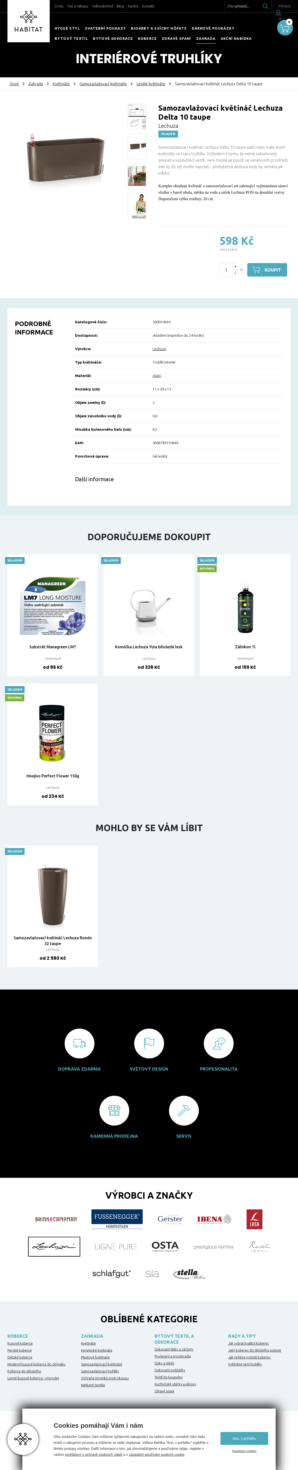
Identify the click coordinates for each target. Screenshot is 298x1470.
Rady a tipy (242, 1335)
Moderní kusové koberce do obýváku (36, 1364)
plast (157, 376)
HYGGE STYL (67, 28)
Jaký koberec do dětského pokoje (254, 1350)
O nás (59, 6)
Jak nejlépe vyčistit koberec (249, 1357)
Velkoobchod (102, 6)
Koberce (147, 39)
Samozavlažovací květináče (103, 84)
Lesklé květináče (150, 84)
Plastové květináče (95, 1357)
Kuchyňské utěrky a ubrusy (175, 1384)
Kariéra (133, 6)
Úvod (14, 84)
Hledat (255, 6)
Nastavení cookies (244, 1451)
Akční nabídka (236, 39)
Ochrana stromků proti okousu (105, 1378)
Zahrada (206, 39)
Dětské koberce (19, 1357)
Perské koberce (19, 1350)
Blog (120, 6)
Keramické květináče (96, 1350)
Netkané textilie (93, 1385)
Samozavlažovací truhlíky (100, 1371)
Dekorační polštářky (170, 1370)
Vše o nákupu (77, 6)
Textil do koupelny (169, 1377)
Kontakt (148, 6)
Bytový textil (71, 39)
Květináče (61, 84)
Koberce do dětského (24, 1371)
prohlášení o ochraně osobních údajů (93, 1455)
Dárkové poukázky (213, 28)
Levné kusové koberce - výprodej (33, 1378)
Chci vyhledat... (228, 6)
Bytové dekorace (113, 39)
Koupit (273, 269)
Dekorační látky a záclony (174, 1349)
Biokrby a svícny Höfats (159, 28)
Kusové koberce (20, 1343)
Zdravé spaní (176, 39)
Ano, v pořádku (244, 1438)
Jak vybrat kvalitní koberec (248, 1343)
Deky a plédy (164, 1363)
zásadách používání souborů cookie (156, 1455)
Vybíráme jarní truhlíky (245, 1364)
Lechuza (159, 349)
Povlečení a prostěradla (173, 1356)
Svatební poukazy (105, 28)
